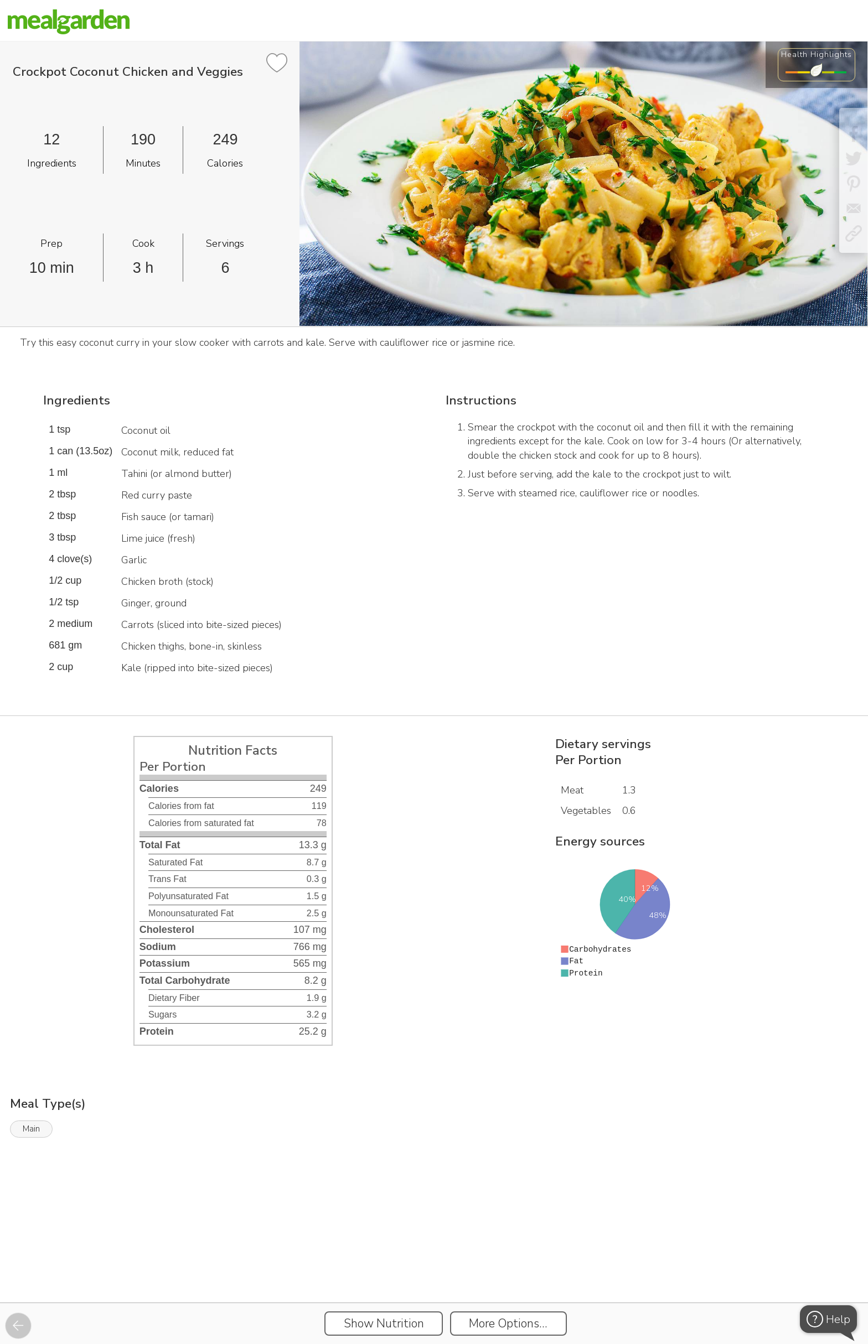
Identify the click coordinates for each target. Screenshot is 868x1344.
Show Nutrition (384, 1323)
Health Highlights (816, 54)
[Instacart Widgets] (434, 1264)
